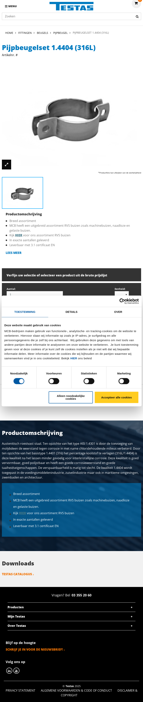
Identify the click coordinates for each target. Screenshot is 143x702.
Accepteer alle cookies (116, 397)
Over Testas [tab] (17, 626)
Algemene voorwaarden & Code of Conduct (76, 690)
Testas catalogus (17, 574)
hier (73, 358)
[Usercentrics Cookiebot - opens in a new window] (122, 301)
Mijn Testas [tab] (16, 616)
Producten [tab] (16, 607)
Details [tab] (71, 311)
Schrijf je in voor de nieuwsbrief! (34, 649)
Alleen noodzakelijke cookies (71, 397)
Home (9, 33)
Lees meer (14, 253)
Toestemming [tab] (24, 311)
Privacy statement (20, 690)
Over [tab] (118, 311)
